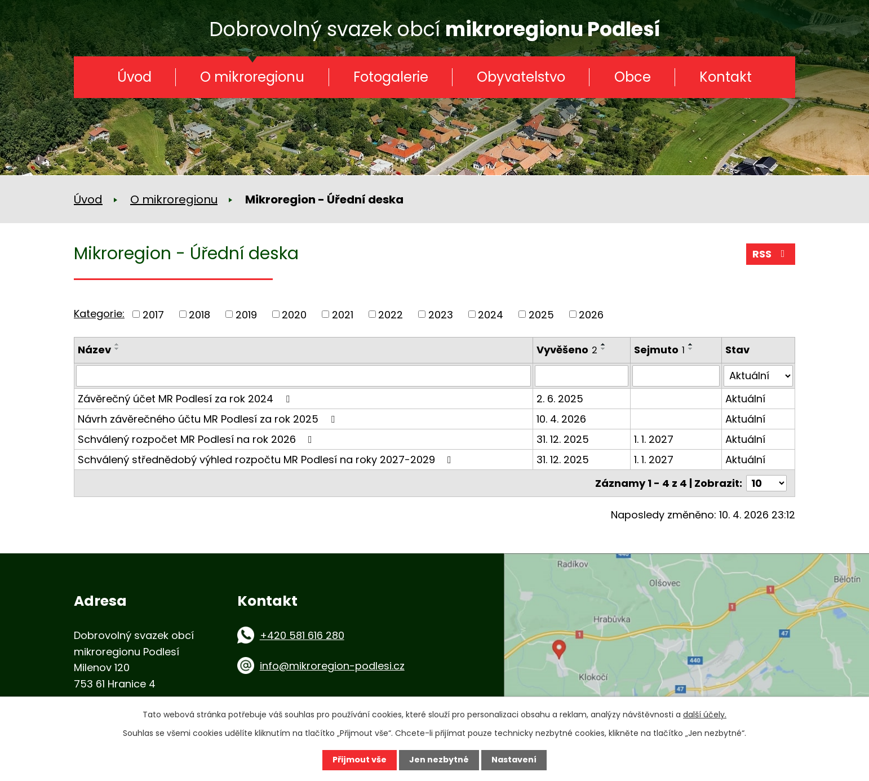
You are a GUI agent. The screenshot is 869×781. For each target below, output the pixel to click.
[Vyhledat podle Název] (303, 376)
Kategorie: (99, 314)
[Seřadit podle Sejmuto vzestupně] (691, 344)
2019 (246, 314)
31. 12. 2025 (563, 439)
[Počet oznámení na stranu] (766, 483)
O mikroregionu (252, 77)
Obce (632, 77)
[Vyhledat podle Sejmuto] (676, 376)
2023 (440, 314)
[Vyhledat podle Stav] (758, 376)
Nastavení (514, 759)
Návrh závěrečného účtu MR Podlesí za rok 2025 (208, 419)
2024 (490, 314)
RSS (771, 254)
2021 (342, 314)
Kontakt (725, 77)
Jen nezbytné (439, 759)
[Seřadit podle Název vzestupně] (117, 344)
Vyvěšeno (567, 350)
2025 (541, 314)
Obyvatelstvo (521, 77)
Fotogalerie (390, 77)
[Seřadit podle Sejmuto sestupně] (691, 349)
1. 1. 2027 (653, 439)
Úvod (134, 77)
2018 (199, 314)
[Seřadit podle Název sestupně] (117, 349)
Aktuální (745, 399)
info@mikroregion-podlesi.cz (332, 666)
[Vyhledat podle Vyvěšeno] (581, 376)
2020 (294, 314)
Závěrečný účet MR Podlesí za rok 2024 (186, 399)
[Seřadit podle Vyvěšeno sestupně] (603, 349)
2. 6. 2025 (560, 399)
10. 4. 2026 (561, 419)
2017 (153, 314)
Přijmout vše (359, 759)
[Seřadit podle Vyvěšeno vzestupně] (603, 344)
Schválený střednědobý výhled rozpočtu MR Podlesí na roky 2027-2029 (267, 459)
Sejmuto (659, 350)
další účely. (704, 714)
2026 (591, 314)
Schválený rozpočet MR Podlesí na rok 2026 (197, 439)
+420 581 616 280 (302, 635)
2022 (390, 314)
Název (94, 350)
